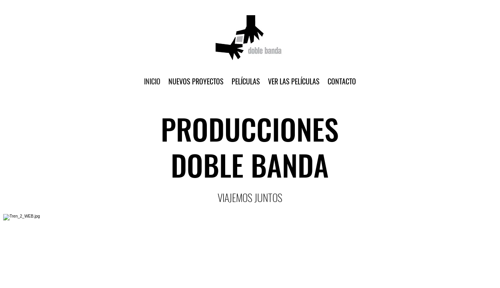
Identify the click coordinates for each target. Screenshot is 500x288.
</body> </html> (250, 144)
